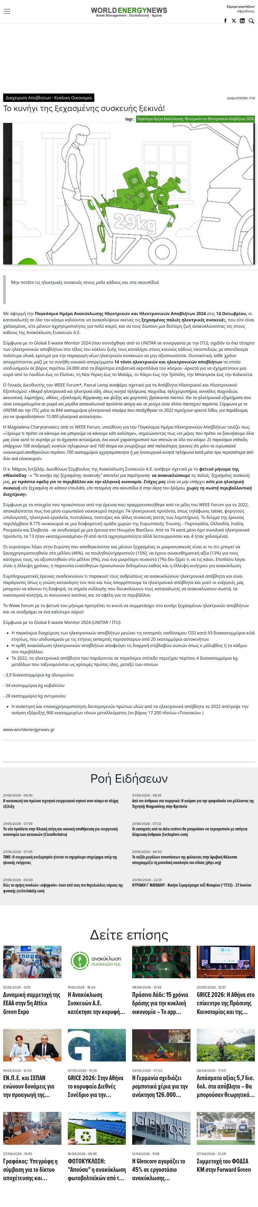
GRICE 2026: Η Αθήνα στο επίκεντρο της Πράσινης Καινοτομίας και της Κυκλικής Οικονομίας (226, 1003)
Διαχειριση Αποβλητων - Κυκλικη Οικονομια (49, 98)
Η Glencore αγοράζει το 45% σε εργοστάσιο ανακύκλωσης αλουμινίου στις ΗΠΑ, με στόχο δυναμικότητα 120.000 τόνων (160, 1170)
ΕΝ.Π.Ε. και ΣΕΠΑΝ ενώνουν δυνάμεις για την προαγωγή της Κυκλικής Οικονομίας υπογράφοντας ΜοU (28, 1086)
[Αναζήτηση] (251, 21)
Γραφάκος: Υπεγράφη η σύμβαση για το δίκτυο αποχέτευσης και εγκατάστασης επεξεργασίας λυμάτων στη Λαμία (30, 1170)
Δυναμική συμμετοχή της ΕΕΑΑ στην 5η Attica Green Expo (31, 1003)
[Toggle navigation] (8, 11)
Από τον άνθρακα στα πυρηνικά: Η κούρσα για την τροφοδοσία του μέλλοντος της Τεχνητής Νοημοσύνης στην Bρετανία (193, 803)
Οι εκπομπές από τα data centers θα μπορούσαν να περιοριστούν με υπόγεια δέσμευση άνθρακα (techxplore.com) (189, 831)
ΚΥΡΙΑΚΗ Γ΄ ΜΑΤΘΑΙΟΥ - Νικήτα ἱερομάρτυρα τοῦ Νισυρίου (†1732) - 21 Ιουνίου (191, 885)
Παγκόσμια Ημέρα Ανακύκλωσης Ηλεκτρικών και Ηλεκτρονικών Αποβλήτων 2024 (195, 119)
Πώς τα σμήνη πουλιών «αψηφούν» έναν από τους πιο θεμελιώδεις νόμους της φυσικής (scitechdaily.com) (63, 888)
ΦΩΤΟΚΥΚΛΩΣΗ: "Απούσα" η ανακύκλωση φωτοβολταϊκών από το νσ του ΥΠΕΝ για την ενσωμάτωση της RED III (97, 1170)
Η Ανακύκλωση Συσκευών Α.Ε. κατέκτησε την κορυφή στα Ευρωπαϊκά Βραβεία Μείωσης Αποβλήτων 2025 (96, 1003)
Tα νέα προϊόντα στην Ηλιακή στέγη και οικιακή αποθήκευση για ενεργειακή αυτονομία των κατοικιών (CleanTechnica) (60, 831)
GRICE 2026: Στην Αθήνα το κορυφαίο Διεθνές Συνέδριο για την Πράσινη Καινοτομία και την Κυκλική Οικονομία (95, 1086)
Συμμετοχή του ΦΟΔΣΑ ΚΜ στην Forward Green (224, 1165)
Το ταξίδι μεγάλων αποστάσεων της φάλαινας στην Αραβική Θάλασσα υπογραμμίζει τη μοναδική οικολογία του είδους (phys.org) (184, 860)
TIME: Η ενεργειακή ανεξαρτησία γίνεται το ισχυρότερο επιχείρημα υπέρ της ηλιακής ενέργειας (60, 860)
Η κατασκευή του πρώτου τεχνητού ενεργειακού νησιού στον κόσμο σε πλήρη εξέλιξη (60, 803)
